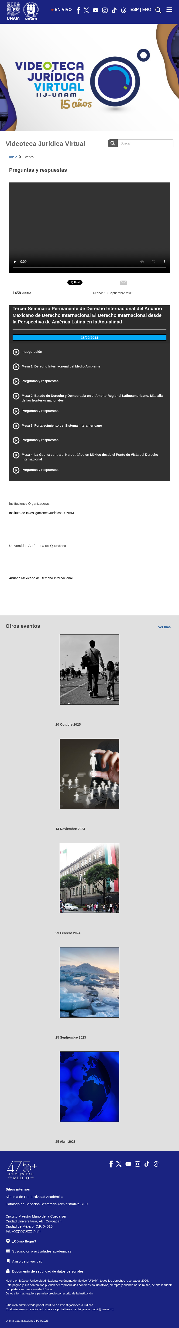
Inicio (13, 157)
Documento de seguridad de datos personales (45, 1271)
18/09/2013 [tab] (89, 338)
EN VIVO (61, 9)
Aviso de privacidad (24, 1261)
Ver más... (165, 627)
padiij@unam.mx (103, 1309)
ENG (146, 9)
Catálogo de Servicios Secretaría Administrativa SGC (47, 1204)
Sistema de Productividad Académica (34, 1197)
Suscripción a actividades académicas (38, 1251)
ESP (135, 9)
